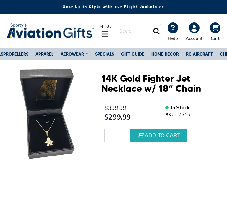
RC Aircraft (199, 54)
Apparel (44, 54)
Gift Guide (132, 54)
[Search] (156, 31)
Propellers (15, 54)
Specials (104, 54)
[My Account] (173, 31)
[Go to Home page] (50, 31)
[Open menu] (105, 31)
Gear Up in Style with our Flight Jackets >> (114, 6)
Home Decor (165, 54)
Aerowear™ (74, 54)
